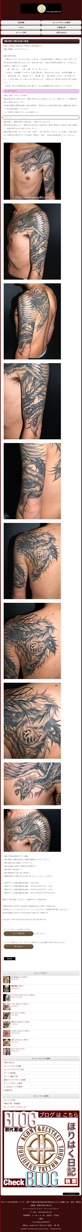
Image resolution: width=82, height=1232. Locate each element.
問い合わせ (18, 946)
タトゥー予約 (21, 32)
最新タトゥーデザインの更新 (15, 1080)
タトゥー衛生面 (9, 1073)
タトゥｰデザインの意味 (61, 22)
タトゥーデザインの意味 (13, 1083)
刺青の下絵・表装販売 (12, 1103)
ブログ (20, 27)
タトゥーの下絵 (9, 1100)
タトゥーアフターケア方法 (14, 1069)
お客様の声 (61, 27)
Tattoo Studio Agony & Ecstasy (39, 1228)
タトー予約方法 (18, 933)
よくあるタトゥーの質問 (13, 1086)
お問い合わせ (61, 32)
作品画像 (21, 22)
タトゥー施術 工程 (11, 1076)
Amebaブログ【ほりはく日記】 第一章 (45, 1225)
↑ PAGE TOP (71, 1193)
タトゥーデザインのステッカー (15, 1107)
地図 (41, 1218)
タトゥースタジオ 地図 (12, 1066)
